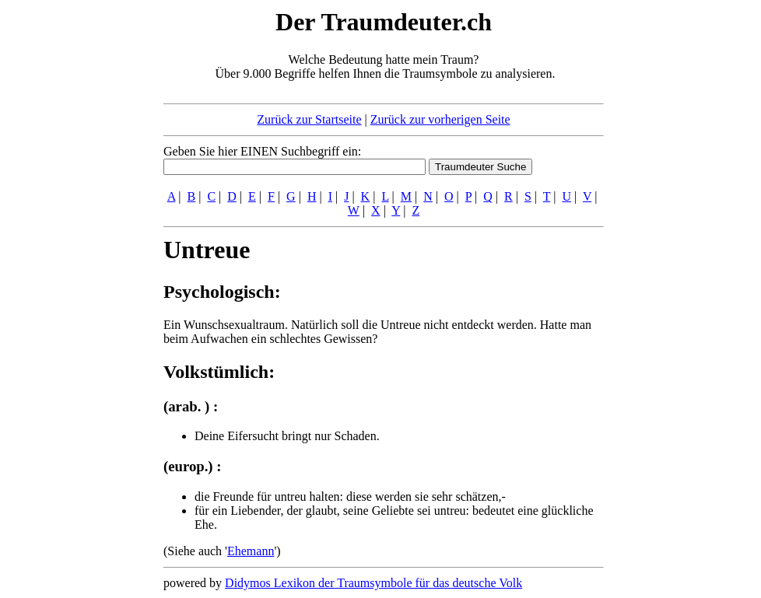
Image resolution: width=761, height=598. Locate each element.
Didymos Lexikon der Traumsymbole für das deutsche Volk (373, 582)
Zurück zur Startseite (309, 119)
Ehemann (250, 551)
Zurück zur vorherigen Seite (440, 119)
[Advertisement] (68, 239)
